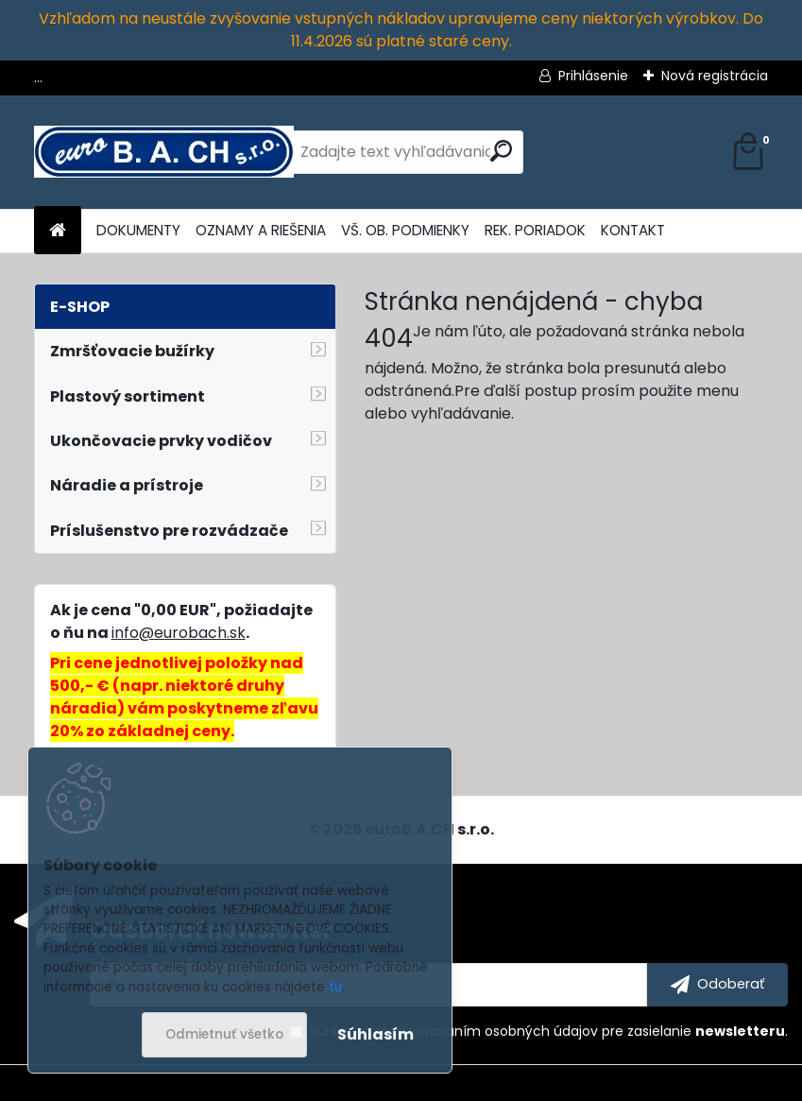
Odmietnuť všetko (224, 1034)
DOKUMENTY (138, 230)
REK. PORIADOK (535, 230)
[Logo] (164, 152)
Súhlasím (375, 1034)
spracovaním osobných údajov (495, 1031)
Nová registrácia (714, 75)
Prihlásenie (593, 75)
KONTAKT (633, 230)
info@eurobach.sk (178, 633)
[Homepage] (57, 231)
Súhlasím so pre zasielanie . (549, 1031)
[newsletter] (717, 985)
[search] (501, 151)
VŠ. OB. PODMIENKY (405, 230)
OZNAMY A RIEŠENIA (261, 230)
